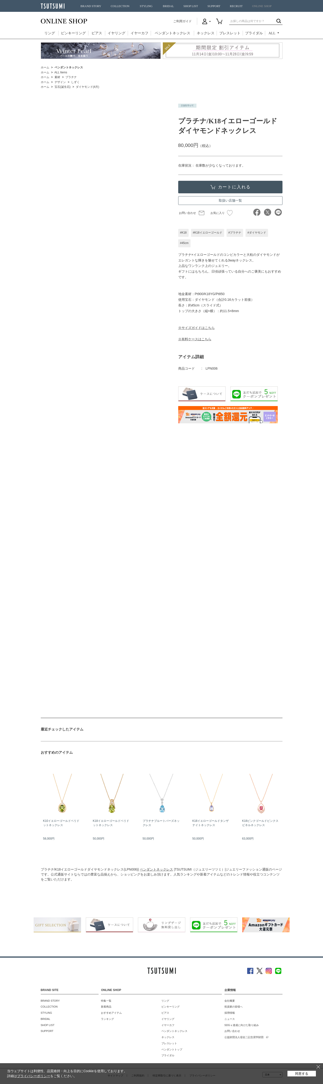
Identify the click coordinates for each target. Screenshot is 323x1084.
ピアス (96, 33)
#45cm (184, 243)
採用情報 (229, 1012)
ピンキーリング (73, 33)
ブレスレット (230, 33)
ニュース (229, 1019)
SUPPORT (213, 6)
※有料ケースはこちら (194, 339)
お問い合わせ (187, 213)
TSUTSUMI (52, 6)
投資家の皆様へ (233, 1006)
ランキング (107, 1019)
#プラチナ (234, 232)
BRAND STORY (91, 6)
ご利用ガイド (182, 21)
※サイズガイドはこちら (196, 328)
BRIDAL (168, 6)
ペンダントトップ (171, 1049)
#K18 (183, 232)
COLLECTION (120, 6)
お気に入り (221, 213)
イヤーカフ (139, 33)
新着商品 (106, 1006)
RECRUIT (236, 6)
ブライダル (254, 33)
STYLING (146, 6)
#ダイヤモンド (256, 232)
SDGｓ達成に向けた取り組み (241, 1025)
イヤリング (116, 33)
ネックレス (205, 33)
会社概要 (229, 1000)
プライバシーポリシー (33, 1076)
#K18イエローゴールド (207, 232)
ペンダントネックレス (172, 33)
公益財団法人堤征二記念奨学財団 (244, 1037)
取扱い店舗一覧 (230, 200)
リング (49, 33)
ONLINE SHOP (262, 6)
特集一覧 (106, 1000)
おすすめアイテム (111, 1012)
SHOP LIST (190, 6)
